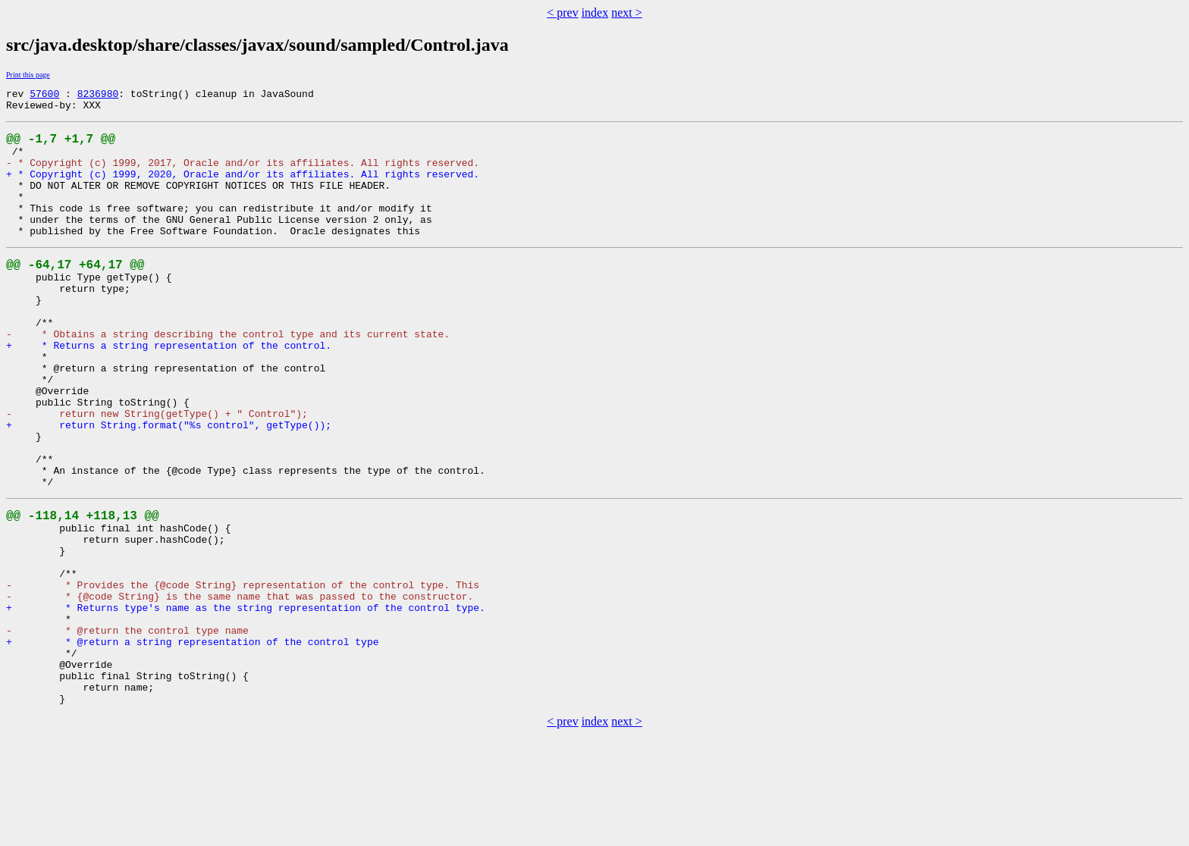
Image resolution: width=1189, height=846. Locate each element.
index (595, 12)
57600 (44, 95)
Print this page (28, 74)
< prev (562, 12)
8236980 (98, 95)
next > (626, 12)
